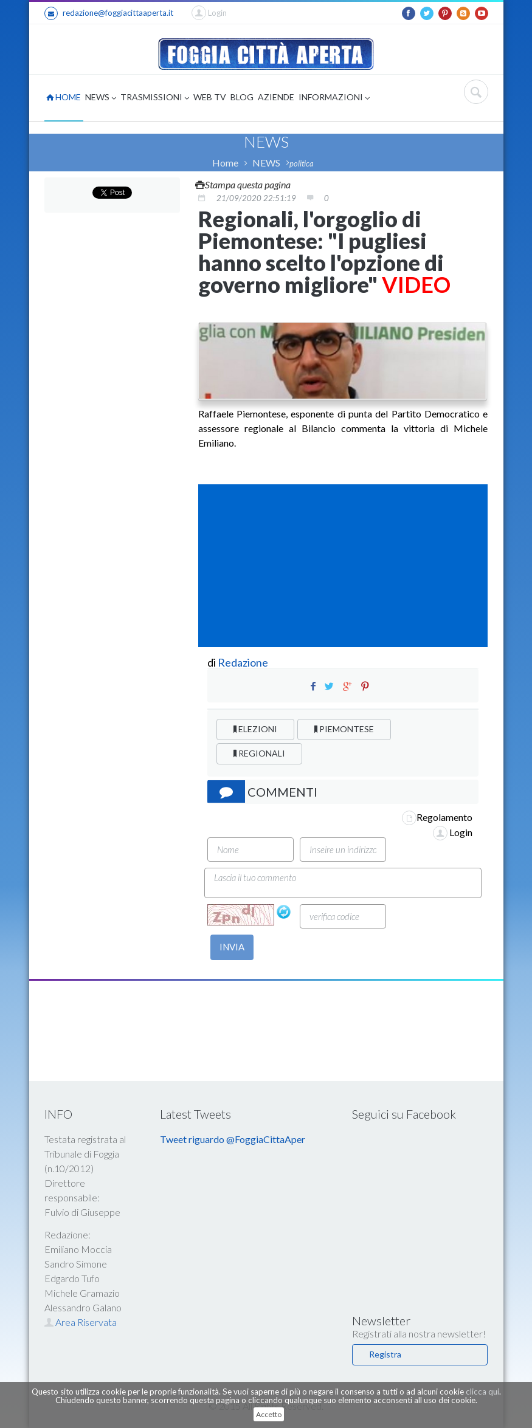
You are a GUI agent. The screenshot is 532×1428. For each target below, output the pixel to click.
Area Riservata (80, 1322)
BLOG (242, 97)
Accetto (269, 1414)
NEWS (100, 98)
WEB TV (209, 97)
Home (225, 162)
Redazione (244, 662)
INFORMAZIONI (334, 98)
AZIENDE (276, 97)
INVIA (231, 946)
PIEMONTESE (344, 729)
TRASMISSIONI (154, 98)
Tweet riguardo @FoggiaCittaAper (232, 1139)
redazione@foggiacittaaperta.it (108, 13)
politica (301, 163)
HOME (63, 97)
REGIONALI (259, 753)
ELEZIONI (255, 729)
